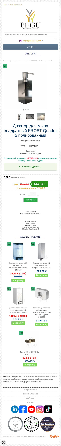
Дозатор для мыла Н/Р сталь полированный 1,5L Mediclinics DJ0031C (18, 310)
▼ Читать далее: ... (32, 166)
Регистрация (18, 4)
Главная (6, 61)
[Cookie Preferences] (3, 442)
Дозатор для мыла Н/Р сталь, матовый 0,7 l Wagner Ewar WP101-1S (41, 265)
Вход (11, 4)
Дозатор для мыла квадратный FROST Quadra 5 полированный (31, 61)
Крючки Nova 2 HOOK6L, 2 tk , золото (29, 353)
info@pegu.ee (25, 382)
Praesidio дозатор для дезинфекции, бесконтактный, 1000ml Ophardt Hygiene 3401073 (42, 312)
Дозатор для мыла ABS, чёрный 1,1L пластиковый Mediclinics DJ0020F (18, 266)
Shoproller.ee (54, 436)
